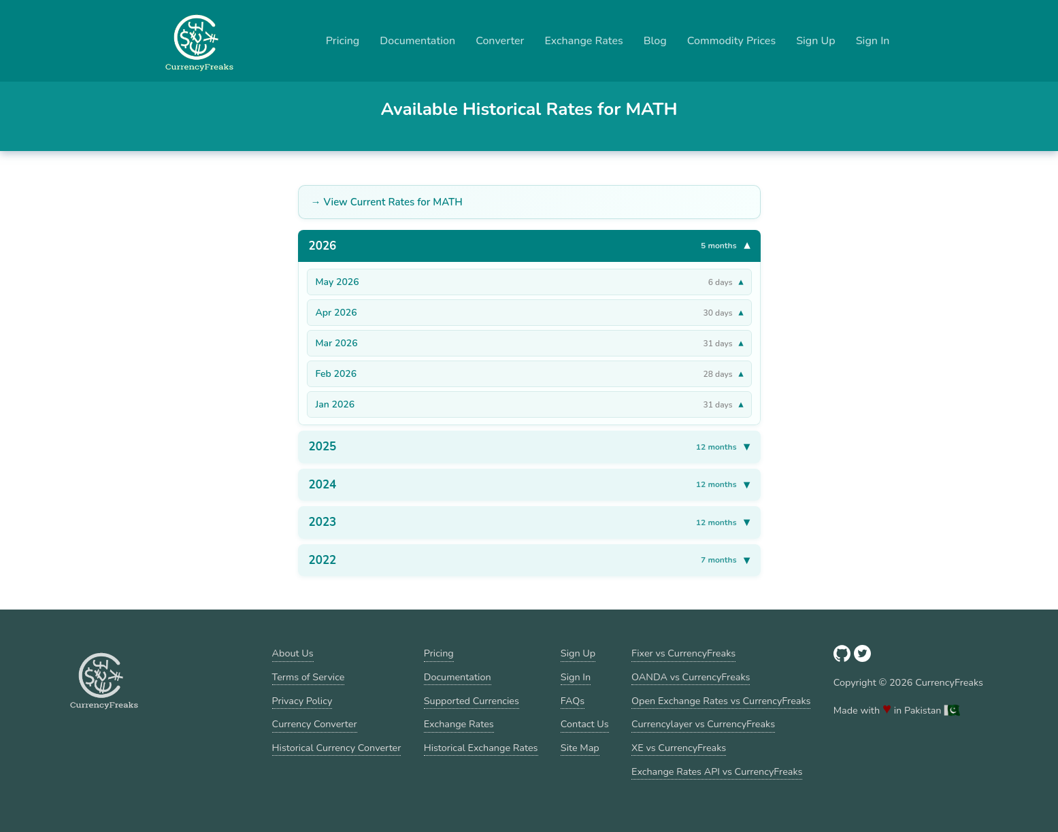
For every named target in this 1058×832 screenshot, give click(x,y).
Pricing (343, 40)
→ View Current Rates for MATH (387, 202)
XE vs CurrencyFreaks (678, 747)
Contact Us (585, 724)
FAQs (572, 701)
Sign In (873, 40)
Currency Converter (314, 724)
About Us (293, 653)
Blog (655, 40)
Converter (500, 40)
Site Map (580, 747)
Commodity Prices (731, 40)
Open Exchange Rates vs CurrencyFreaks (720, 701)
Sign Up (816, 40)
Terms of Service (308, 677)
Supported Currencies (471, 701)
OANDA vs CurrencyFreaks (690, 677)
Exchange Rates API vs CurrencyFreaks (716, 771)
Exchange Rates (583, 40)
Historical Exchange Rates (481, 747)
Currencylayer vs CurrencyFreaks (703, 724)
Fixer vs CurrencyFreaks (683, 653)
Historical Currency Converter (336, 747)
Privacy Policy (302, 701)
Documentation (417, 40)
